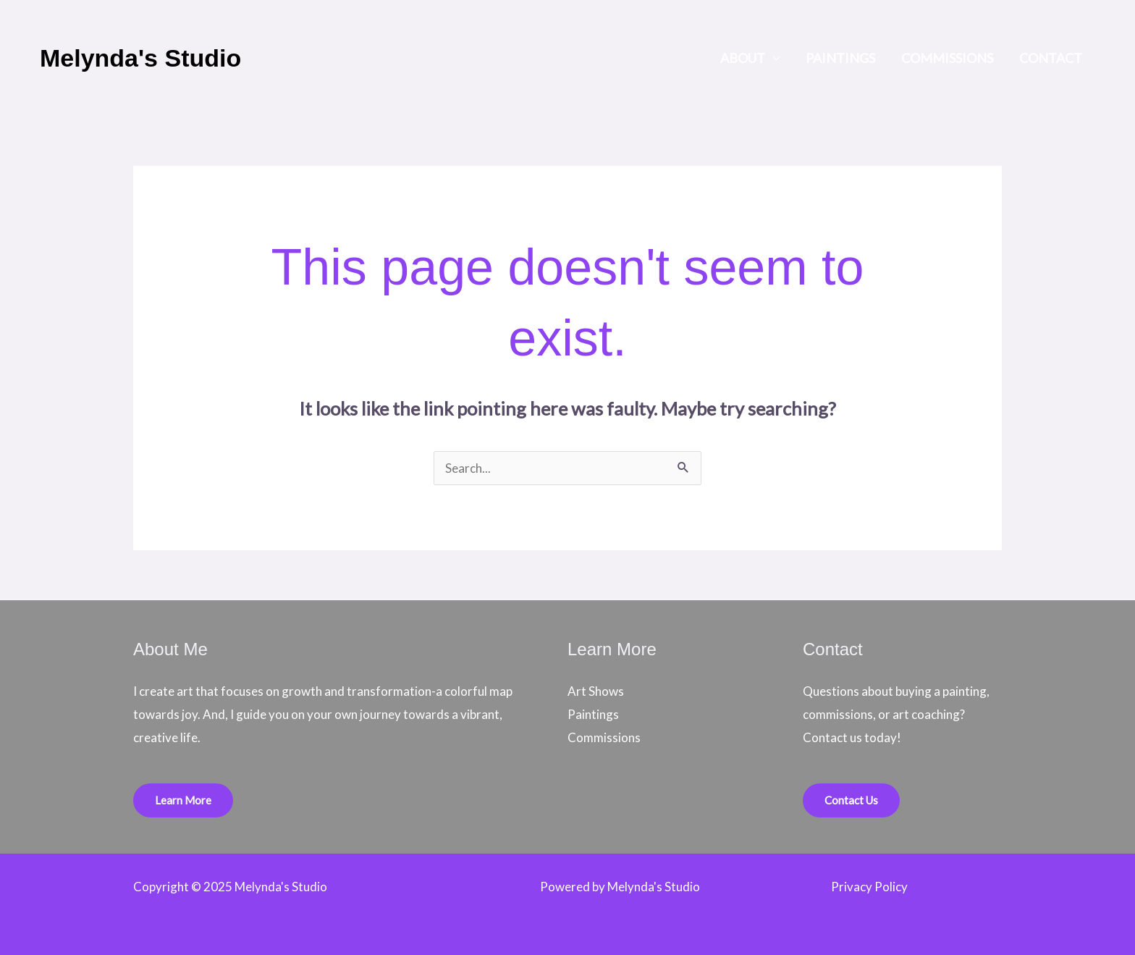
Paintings (840, 58)
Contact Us (851, 800)
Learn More (183, 800)
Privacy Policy (869, 886)
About (742, 58)
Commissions (947, 58)
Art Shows (596, 691)
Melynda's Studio (140, 58)
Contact (1050, 58)
